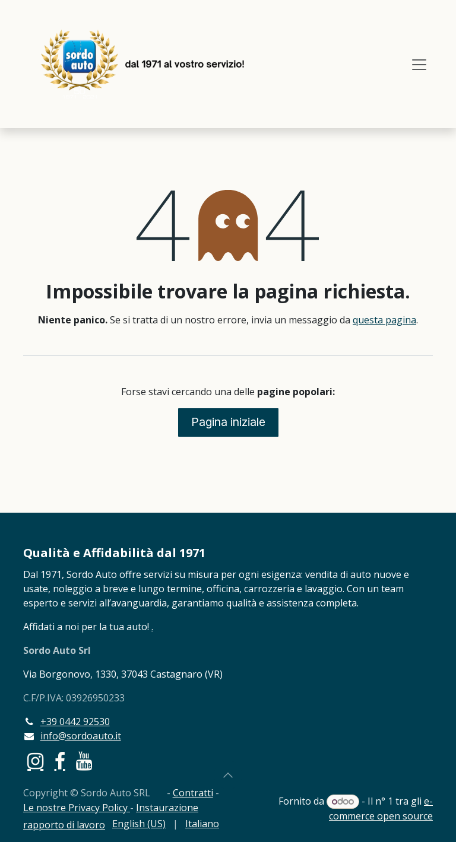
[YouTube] (84, 761)
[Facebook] (60, 761)
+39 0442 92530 (75, 721)
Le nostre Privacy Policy (76, 807)
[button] (228, 775)
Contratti (193, 792)
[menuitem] (139, 824)
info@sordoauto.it (80, 735)
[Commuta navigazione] (419, 64)
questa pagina (384, 319)
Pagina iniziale (228, 422)
